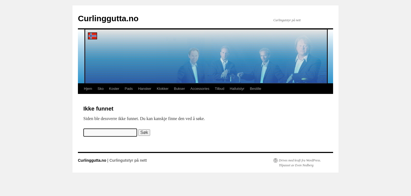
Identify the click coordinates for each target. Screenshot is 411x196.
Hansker (144, 89)
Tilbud (219, 89)
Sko (100, 89)
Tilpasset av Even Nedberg (296, 165)
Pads (129, 89)
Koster (114, 89)
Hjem (88, 89)
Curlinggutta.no (108, 18)
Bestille (255, 89)
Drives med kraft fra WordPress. (300, 160)
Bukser (179, 89)
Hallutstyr (237, 89)
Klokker (162, 89)
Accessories (199, 89)
